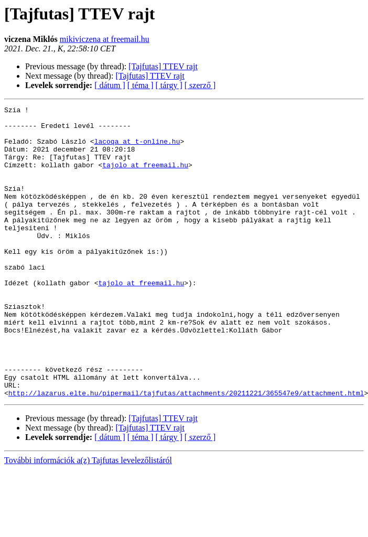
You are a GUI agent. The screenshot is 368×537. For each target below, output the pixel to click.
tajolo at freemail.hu (145, 177)
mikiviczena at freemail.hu (104, 39)
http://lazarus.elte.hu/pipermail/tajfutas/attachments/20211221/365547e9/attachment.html (186, 451)
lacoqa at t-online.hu (137, 149)
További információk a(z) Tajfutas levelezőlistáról (88, 518)
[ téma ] (140, 85)
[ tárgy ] (169, 85)
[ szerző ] (200, 85)
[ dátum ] (109, 85)
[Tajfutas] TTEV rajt (163, 66)
